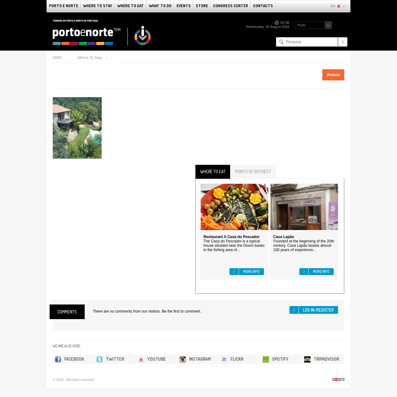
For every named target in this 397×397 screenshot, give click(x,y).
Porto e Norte (63, 5)
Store (202, 5)
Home (57, 57)
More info (251, 271)
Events (183, 5)
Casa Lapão (283, 237)
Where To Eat (130, 5)
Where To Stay (97, 5)
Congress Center (230, 5)
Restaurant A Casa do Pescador (231, 237)
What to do (160, 5)
